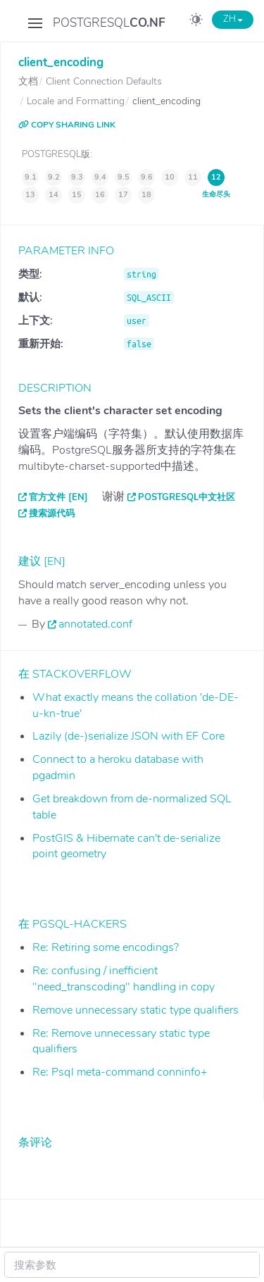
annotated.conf (95, 624)
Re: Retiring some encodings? (105, 947)
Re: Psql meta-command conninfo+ (120, 1072)
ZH (232, 19)
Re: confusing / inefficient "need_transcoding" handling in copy (123, 979)
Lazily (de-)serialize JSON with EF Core (128, 736)
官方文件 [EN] (58, 497)
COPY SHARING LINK (66, 124)
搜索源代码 (52, 513)
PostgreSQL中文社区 (186, 497)
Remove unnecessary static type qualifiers (135, 1010)
